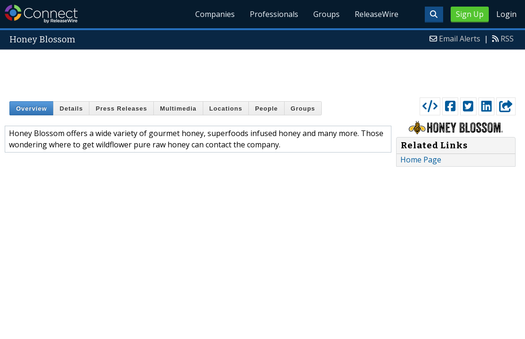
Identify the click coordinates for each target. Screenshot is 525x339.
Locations (225, 108)
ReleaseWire (376, 14)
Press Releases (121, 108)
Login (506, 14)
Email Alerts (459, 38)
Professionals (274, 14)
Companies (215, 14)
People (266, 108)
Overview (31, 108)
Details (71, 108)
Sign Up (470, 14)
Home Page (420, 159)
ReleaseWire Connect (41, 14)
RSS (507, 38)
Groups (326, 14)
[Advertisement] (262, 71)
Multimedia (178, 108)
